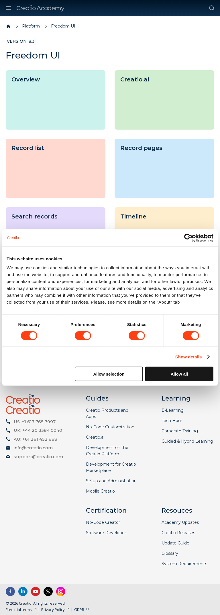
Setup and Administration (111, 480)
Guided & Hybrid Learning (187, 441)
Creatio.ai (95, 437)
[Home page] (8, 26)
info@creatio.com (33, 447)
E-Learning (173, 410)
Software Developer (106, 532)
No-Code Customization (110, 426)
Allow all (179, 374)
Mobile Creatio (100, 491)
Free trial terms (19, 609)
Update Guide (175, 543)
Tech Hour (172, 420)
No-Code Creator (103, 522)
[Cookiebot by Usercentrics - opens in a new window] (188, 237)
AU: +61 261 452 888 (35, 439)
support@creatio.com (38, 456)
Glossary (170, 553)
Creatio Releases (178, 532)
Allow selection (109, 374)
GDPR (79, 609)
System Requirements (184, 563)
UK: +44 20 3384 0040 (38, 430)
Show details (188, 356)
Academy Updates (180, 522)
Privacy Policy (53, 609)
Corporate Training (180, 431)
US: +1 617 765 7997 (35, 421)
